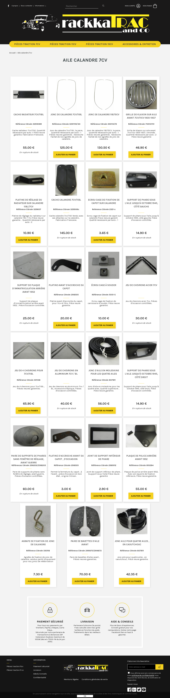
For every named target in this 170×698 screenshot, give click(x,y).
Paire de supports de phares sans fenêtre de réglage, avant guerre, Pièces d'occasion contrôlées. (29, 474)
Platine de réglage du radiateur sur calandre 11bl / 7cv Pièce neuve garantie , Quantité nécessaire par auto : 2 (29, 219)
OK (85, 696)
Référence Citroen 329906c (66, 209)
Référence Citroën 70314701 (141, 124)
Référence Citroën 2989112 (103, 465)
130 (103, 147)
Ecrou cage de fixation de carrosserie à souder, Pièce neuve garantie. (104, 303)
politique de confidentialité (142, 675)
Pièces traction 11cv (15, 666)
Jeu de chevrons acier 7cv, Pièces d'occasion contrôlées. (141, 302)
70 (85, 574)
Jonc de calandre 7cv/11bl (66, 114)
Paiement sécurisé (50, 621)
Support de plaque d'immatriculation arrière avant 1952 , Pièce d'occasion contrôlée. (28, 303)
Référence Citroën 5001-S (104, 294)
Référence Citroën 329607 (28, 209)
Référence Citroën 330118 (38, 550)
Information (39, 660)
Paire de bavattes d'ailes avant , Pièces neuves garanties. (85, 558)
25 (28, 318)
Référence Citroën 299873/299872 (85, 550)
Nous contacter (26, 6)
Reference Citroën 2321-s (103, 209)
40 (66, 403)
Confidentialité (39, 677)
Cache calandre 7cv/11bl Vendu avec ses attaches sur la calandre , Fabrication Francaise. (66, 218)
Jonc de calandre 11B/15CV (103, 114)
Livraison (87, 621)
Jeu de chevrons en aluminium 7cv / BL (66, 372)
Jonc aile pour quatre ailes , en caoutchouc (132, 543)
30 (141, 318)
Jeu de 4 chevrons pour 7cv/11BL (28, 372)
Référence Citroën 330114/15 (104, 124)
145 (66, 233)
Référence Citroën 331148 (28, 380)
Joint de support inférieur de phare (103, 457)
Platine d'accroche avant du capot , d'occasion (66, 457)
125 (66, 147)
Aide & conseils (122, 621)
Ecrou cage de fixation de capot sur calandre (104, 201)
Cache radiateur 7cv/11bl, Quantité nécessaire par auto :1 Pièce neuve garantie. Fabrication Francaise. (28, 132)
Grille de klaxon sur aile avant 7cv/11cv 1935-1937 (141, 116)
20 (66, 318)
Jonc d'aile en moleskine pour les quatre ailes (103, 372)
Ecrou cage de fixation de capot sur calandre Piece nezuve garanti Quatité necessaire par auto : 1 (103, 218)
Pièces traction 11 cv (15, 670)
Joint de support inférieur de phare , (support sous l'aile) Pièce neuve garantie (103, 474)
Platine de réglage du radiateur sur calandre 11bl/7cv (28, 203)
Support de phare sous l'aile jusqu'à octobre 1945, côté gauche (141, 203)
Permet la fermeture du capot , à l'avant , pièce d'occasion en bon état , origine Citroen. (66, 474)
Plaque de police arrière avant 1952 (141, 457)
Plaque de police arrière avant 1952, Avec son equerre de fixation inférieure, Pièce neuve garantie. (141, 474)
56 (103, 403)
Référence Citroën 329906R (29, 124)
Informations (39, 6)
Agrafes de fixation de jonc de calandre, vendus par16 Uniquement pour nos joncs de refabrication (38, 559)
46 (141, 147)
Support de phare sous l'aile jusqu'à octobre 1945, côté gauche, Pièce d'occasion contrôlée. (141, 218)
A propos (15, 6)
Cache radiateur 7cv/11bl (29, 114)
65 (28, 403)
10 (28, 233)
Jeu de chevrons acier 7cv (141, 285)
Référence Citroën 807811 (104, 380)
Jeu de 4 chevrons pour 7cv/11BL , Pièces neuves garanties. (29, 387)
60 (28, 489)
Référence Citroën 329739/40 (66, 124)
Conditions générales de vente (95, 679)
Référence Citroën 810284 (141, 465)
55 (28, 147)
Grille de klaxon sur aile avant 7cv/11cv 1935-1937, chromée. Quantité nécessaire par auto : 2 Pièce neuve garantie (141, 133)
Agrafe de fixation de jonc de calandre (38, 543)
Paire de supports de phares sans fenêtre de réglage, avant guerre (28, 459)
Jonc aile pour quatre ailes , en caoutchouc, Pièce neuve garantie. (132, 558)
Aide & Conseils (40, 674)
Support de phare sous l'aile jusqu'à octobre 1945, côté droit (141, 374)
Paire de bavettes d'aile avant (85, 543)
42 (132, 574)
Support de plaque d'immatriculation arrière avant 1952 (28, 288)
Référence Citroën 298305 (66, 294)
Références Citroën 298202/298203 (29, 465)
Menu (9, 660)
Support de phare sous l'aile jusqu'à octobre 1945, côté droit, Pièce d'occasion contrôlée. (141, 388)
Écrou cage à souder (103, 285)
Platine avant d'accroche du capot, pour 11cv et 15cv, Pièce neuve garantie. (66, 303)
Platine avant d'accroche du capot (66, 287)
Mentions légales (71, 679)
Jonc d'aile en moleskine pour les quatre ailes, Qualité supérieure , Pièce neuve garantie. (104, 388)
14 (141, 233)
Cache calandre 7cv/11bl (66, 199)
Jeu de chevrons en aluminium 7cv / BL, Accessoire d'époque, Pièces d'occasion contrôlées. (66, 388)
